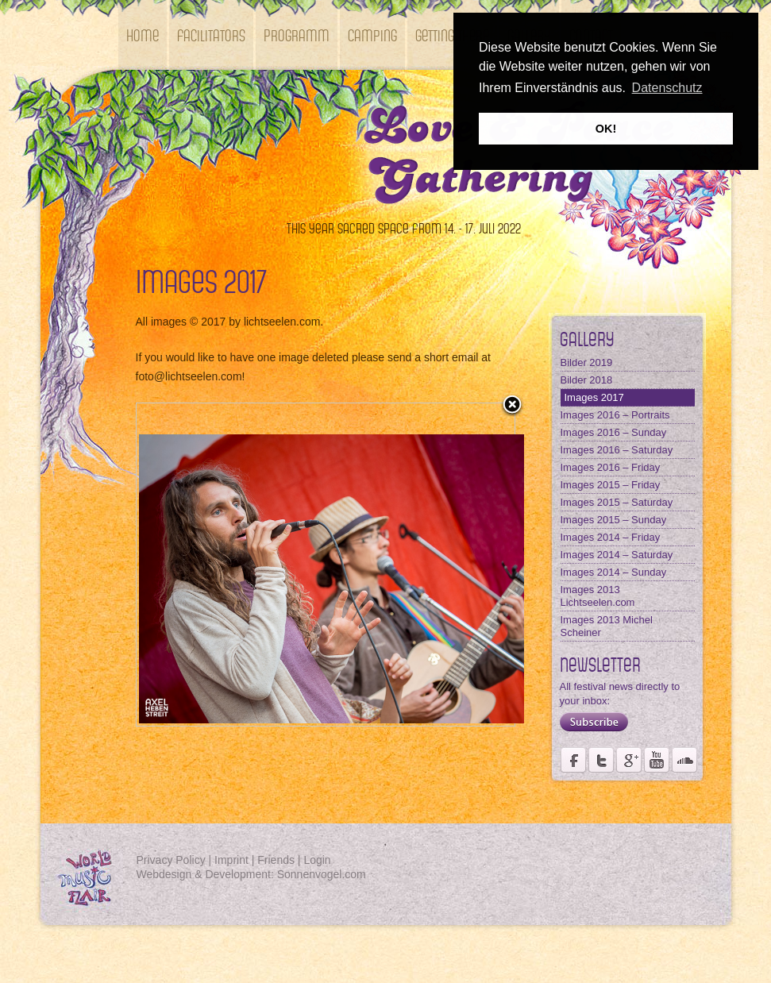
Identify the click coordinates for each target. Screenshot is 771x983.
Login (316, 860)
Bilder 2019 (587, 362)
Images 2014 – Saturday (617, 555)
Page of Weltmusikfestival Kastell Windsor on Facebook (573, 760)
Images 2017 (594, 397)
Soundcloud (684, 760)
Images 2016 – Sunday (614, 432)
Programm (297, 34)
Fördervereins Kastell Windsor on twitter (601, 760)
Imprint (231, 860)
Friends (276, 860)
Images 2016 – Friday (611, 467)
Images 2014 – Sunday (614, 572)
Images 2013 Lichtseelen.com (598, 596)
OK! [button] (606, 128)
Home (142, 34)
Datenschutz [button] (667, 87)
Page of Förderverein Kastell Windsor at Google (629, 760)
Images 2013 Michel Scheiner (607, 626)
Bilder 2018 (587, 380)
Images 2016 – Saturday (617, 450)
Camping (372, 34)
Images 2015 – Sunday (614, 520)
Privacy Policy (171, 860)
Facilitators (211, 34)
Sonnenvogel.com (321, 874)
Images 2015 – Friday (611, 485)
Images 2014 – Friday (611, 537)
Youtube (656, 760)
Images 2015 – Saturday (617, 502)
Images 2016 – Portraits (615, 415)
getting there (452, 34)
